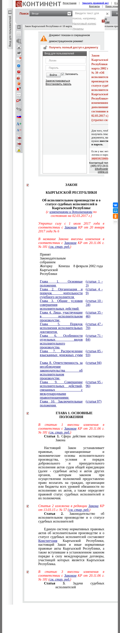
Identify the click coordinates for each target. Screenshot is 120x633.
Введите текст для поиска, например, (85, 21)
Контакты (94, 6)
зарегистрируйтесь (103, 158)
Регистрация (70, 3)
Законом (71, 227)
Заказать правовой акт (95, 3)
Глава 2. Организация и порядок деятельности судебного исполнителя (61, 293)
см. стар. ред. (59, 246)
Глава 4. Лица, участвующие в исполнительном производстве (61, 316)
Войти (53, 75)
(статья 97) (94, 401)
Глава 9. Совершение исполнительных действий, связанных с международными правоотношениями (61, 389)
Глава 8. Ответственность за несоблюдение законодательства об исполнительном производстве (61, 370)
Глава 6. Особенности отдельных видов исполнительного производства (61, 341)
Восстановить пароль (58, 84)
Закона (93, 506)
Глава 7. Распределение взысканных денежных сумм (61, 353)
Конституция (47, 541)
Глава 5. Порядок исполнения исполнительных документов (61, 328)
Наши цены (111, 6)
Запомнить (71, 74)
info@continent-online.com (104, 170)
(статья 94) (94, 363)
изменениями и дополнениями (70, 212)
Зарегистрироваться (58, 80)
